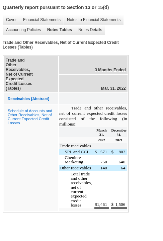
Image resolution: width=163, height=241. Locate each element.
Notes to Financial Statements (93, 19)
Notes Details (90, 29)
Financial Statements (42, 19)
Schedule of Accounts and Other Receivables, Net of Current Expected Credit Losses (30, 117)
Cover (11, 19)
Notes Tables (59, 29)
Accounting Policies (23, 29)
